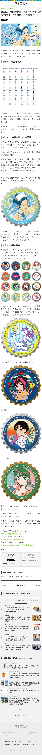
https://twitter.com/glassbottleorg (14, 539)
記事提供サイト (8, 744)
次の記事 (38, 585)
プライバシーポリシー (17, 741)
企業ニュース (34, 744)
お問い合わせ (17, 744)
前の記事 (3, 585)
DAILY (7, 601)
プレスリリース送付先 (31, 741)
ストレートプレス (21, 715)
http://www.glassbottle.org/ (11, 534)
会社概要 (7, 741)
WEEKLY (21, 601)
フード (17, 577)
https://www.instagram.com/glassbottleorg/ (17, 545)
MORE (21, 709)
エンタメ (4, 577)
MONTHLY (34, 601)
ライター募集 (26, 744)
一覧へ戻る (21, 585)
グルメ (11, 577)
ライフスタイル (26, 577)
